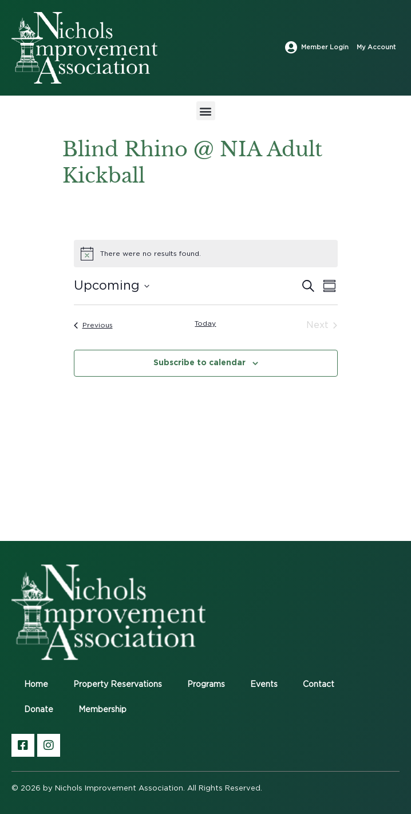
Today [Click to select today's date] (205, 323)
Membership (102, 710)
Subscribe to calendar (199, 362)
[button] (205, 110)
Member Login (325, 47)
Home (36, 685)
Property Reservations (117, 685)
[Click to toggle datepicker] (111, 285)
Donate (38, 710)
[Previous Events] (93, 325)
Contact (318, 685)
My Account (376, 47)
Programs (206, 685)
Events (264, 685)
